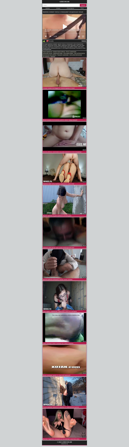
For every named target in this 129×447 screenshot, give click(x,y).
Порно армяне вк (47, 51)
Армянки (52, 56)
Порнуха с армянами (63, 55)
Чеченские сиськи (47, 53)
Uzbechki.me (64, 443)
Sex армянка (46, 56)
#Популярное (70, 8)
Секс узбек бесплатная (75, 55)
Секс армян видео (68, 53)
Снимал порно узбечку (59, 51)
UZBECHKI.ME (64, 1)
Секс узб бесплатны (79, 53)
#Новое (58, 8)
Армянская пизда (57, 53)
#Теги (82, 8)
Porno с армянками (71, 51)
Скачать (84, 41)
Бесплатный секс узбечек (49, 55)
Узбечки (47, 8)
